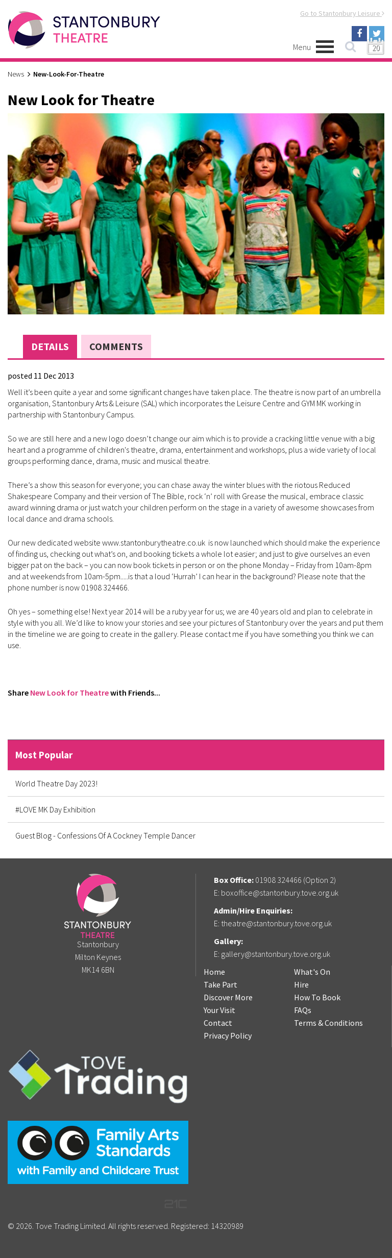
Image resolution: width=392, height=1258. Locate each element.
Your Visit (219, 1010)
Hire (301, 984)
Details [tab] (50, 346)
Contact (218, 1023)
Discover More (228, 997)
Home (214, 972)
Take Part (220, 984)
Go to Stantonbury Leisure (342, 13)
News (16, 74)
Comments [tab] (116, 346)
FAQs (302, 1010)
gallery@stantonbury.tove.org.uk (275, 954)
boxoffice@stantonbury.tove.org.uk (279, 892)
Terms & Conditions (328, 1023)
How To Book (317, 997)
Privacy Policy (228, 1035)
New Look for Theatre (69, 692)
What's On (312, 972)
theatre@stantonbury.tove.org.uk (276, 923)
